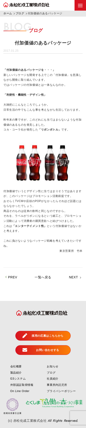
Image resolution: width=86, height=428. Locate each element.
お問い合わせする (40, 350)
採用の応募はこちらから (43, 335)
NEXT (73, 277)
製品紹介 (16, 372)
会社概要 (16, 366)
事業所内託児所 (57, 384)
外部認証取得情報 (21, 384)
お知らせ (52, 366)
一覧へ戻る (43, 277)
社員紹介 (52, 378)
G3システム (18, 378)
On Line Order (20, 391)
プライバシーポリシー (61, 391)
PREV (12, 277)
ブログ (51, 372)
